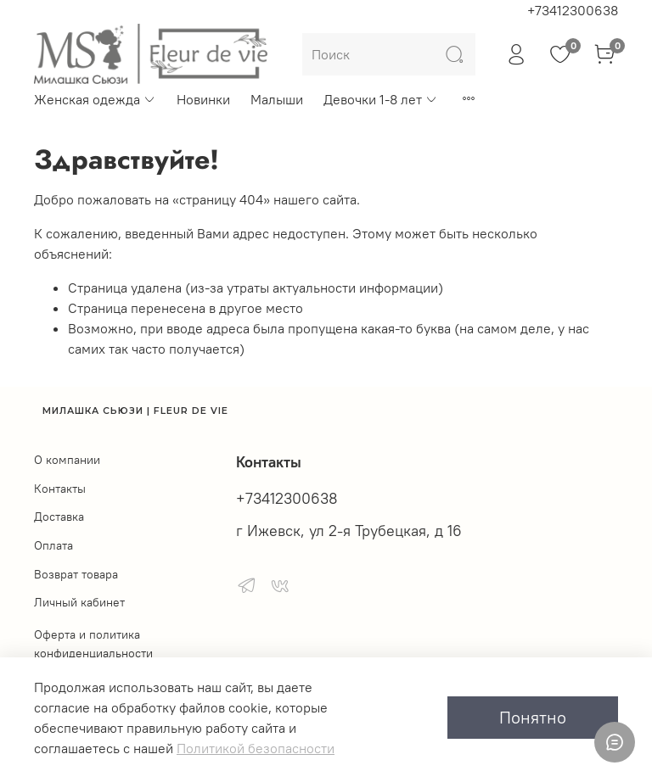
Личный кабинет (79, 602)
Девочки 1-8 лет (380, 99)
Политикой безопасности (255, 748)
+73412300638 (572, 10)
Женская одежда (95, 99)
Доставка (59, 516)
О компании (67, 459)
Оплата (53, 545)
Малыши (276, 99)
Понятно (532, 717)
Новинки (203, 99)
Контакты (60, 488)
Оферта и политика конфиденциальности (93, 644)
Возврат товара (76, 574)
